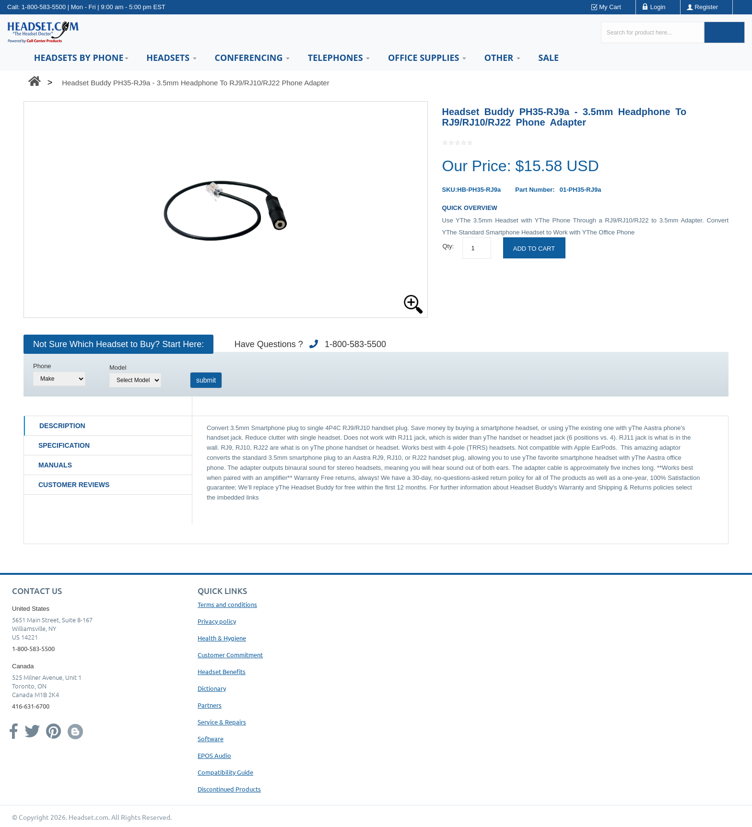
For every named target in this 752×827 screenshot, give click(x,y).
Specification (64, 445)
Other (502, 57)
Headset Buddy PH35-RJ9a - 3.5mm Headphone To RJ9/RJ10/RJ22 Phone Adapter (195, 83)
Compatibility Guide (225, 772)
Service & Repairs (222, 722)
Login (658, 7)
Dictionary (212, 688)
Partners (210, 705)
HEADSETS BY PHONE (81, 57)
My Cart (610, 7)
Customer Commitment (230, 655)
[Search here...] (652, 32)
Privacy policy (217, 621)
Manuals (55, 465)
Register (706, 7)
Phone (42, 366)
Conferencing (252, 57)
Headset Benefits (222, 671)
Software (210, 738)
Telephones (339, 57)
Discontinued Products (229, 789)
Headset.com (88, 817)
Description (62, 426)
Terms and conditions (227, 604)
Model (117, 367)
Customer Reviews (73, 485)
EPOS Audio (214, 755)
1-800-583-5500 (44, 7)
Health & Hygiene (222, 638)
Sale (549, 57)
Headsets (171, 57)
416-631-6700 (30, 706)
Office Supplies (427, 57)
